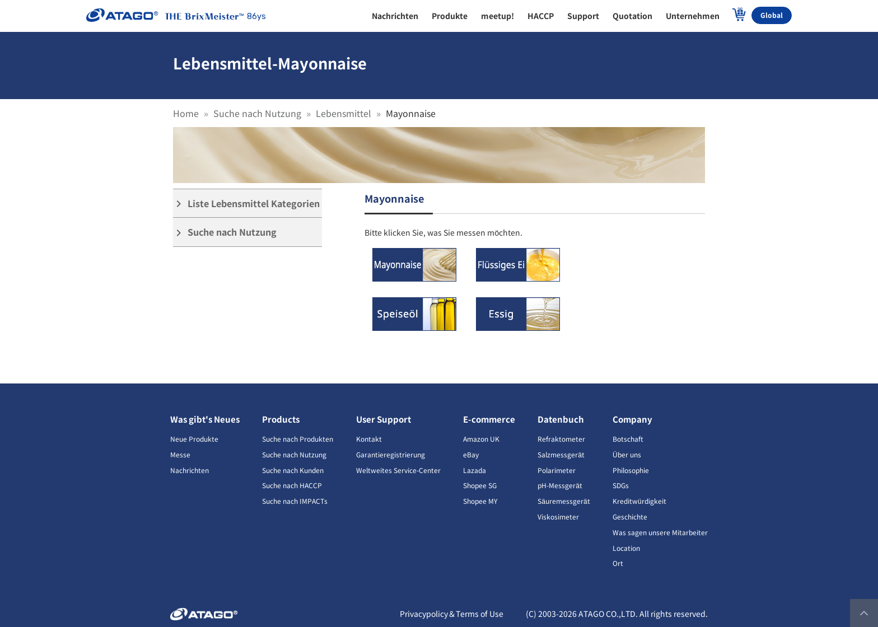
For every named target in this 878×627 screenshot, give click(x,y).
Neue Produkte (194, 438)
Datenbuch (561, 419)
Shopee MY (480, 501)
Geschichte (630, 516)
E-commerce (489, 419)
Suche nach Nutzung (257, 113)
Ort (618, 563)
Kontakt (369, 438)
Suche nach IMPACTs (295, 501)
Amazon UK (481, 438)
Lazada (474, 470)
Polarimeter (557, 470)
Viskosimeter (558, 516)
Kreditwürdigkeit (639, 501)
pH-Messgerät (560, 485)
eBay (471, 454)
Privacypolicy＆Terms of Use (451, 613)
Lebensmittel (343, 113)
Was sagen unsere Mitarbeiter (660, 532)
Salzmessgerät (561, 454)
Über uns (627, 454)
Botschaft (628, 438)
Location (626, 548)
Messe (180, 454)
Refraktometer (561, 438)
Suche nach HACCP (292, 485)
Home (186, 113)
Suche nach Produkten (297, 438)
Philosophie (631, 470)
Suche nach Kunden (293, 470)
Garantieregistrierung (390, 454)
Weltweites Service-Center (398, 470)
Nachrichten (189, 470)
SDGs (621, 485)
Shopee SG (480, 485)
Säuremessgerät (564, 501)
